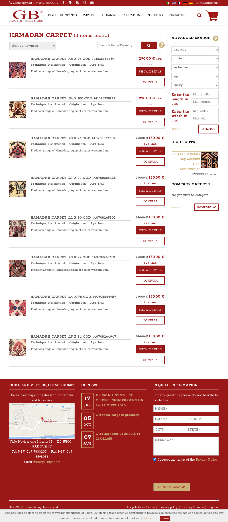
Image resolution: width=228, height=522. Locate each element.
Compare (204, 207)
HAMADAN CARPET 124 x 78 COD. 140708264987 (73, 297)
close (165, 518)
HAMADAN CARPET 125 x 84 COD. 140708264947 (73, 337)
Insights (154, 15)
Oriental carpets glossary (117, 415)
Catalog (88, 15)
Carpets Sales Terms (141, 507)
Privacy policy (168, 507)
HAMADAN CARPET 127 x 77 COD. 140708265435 (73, 178)
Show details (150, 71)
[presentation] (187, 474)
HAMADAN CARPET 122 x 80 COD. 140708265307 (73, 218)
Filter (208, 129)
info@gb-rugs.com (46, 462)
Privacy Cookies (193, 507)
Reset (177, 129)
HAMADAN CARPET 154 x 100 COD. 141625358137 (73, 99)
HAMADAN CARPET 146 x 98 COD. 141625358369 (72, 59)
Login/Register (207, 3)
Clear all (175, 207)
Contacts (175, 15)
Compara (150, 82)
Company (67, 15)
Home (51, 15)
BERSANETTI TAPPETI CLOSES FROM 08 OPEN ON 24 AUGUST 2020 (119, 400)
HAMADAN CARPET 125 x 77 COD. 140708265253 (73, 257)
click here (147, 518)
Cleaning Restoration (121, 15)
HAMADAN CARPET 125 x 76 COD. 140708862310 (73, 138)
